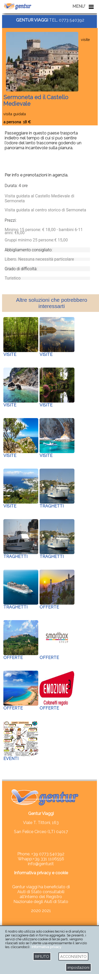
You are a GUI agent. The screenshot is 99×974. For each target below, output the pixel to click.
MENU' (78, 6)
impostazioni (78, 967)
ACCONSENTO (73, 956)
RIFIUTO (42, 956)
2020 (36, 910)
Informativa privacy (46, 947)
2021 (46, 910)
